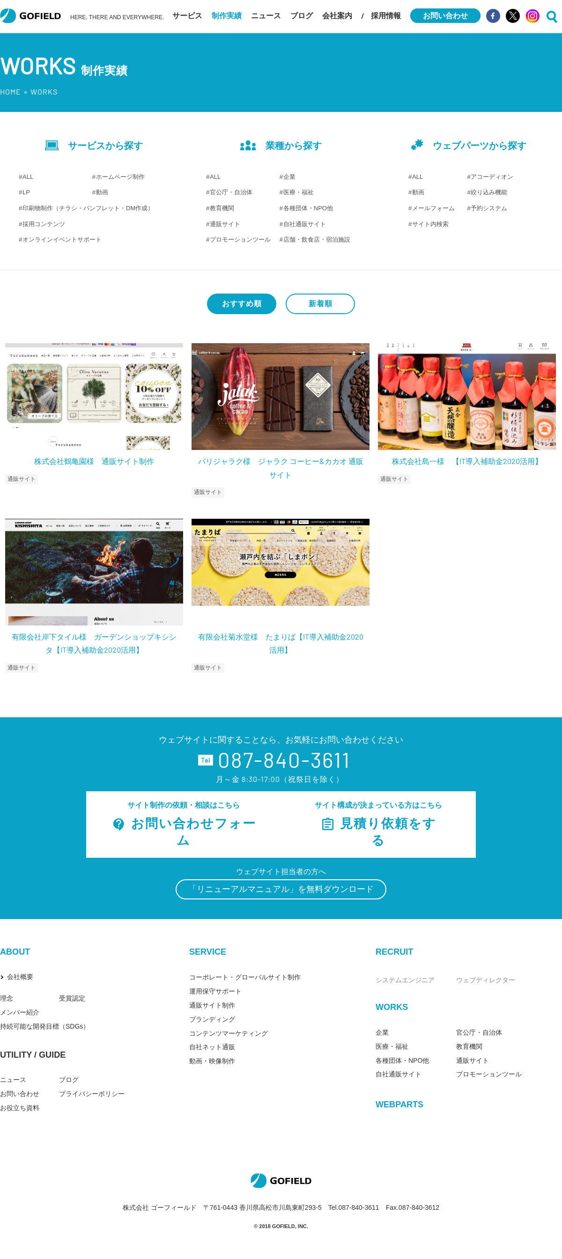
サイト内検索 (430, 224)
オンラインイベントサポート (62, 239)
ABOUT (15, 952)
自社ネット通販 (212, 1047)
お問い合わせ (19, 1093)
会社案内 (337, 16)
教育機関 (222, 208)
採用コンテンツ (43, 224)
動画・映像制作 (212, 1061)
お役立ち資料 (19, 1108)
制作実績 (227, 16)
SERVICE (207, 952)
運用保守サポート (215, 991)
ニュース (266, 16)
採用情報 (386, 16)
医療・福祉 (298, 192)
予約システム (489, 208)
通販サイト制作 (212, 1005)
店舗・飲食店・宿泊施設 (316, 239)
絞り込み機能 (489, 192)
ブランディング (212, 1019)
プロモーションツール (240, 239)
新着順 (321, 304)
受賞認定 (72, 998)
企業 (289, 176)
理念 (6, 998)
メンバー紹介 (19, 1012)
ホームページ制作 (120, 176)
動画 (102, 192)
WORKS (392, 1007)
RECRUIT (394, 952)
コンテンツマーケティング (228, 1033)
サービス (187, 16)
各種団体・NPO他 (308, 208)
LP (26, 192)
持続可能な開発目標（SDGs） (44, 1026)
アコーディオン (492, 176)
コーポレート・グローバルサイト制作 (245, 977)
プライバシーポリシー (92, 1093)
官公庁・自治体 (231, 192)
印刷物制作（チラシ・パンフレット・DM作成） (88, 208)
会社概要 (20, 976)
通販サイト (225, 224)
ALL (27, 176)
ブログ (301, 16)
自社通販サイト (304, 224)
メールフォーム (433, 208)
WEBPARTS (399, 1104)
